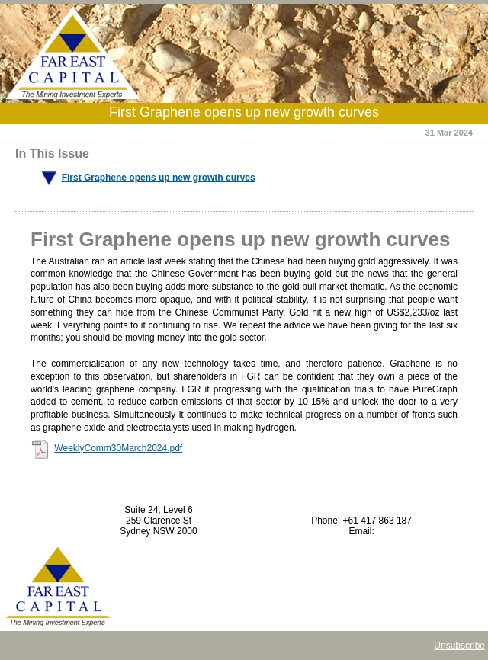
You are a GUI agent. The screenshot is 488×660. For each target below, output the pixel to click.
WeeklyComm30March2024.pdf (118, 448)
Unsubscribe (459, 645)
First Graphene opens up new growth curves (158, 177)
